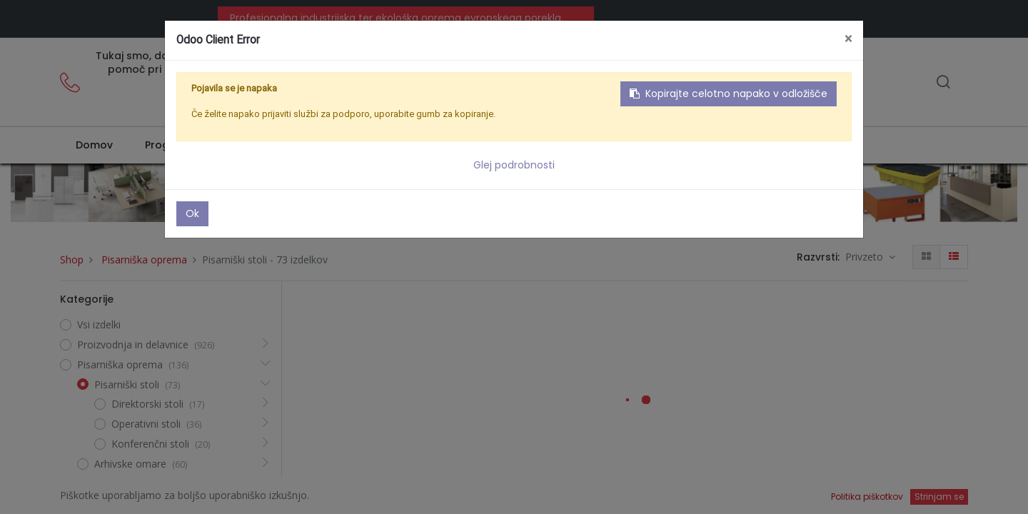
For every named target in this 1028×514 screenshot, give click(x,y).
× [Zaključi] (848, 39)
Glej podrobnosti (514, 165)
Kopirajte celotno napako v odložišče (728, 93)
